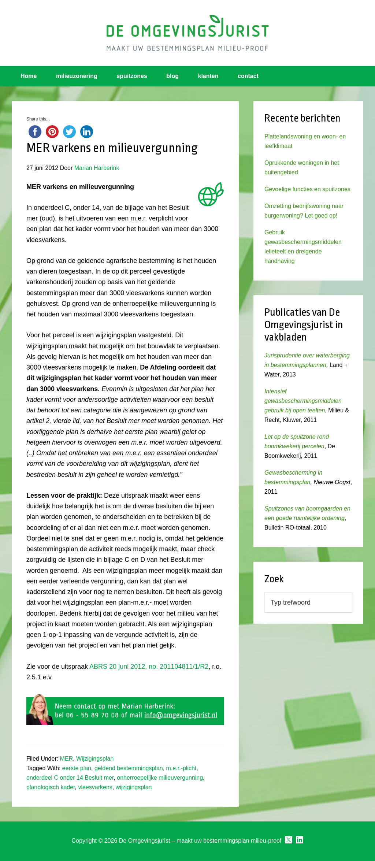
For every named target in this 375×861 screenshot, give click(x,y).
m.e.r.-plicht (181, 768)
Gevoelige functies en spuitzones (307, 189)
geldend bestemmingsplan (128, 768)
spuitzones (131, 76)
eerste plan (76, 768)
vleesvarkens (95, 787)
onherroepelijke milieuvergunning (160, 778)
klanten (208, 76)
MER (66, 759)
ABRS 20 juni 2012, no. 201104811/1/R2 (148, 666)
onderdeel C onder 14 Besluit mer (70, 778)
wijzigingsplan (134, 787)
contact (248, 76)
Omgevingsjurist (187, 33)
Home (29, 76)
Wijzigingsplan (95, 759)
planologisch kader (50, 787)
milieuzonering (76, 76)
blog (172, 76)
